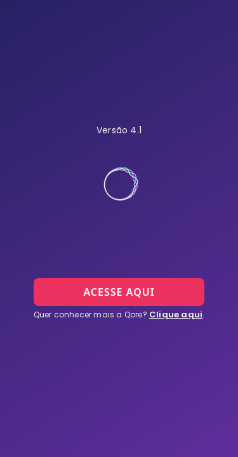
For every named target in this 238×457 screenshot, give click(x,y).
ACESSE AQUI (118, 292)
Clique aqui (175, 314)
